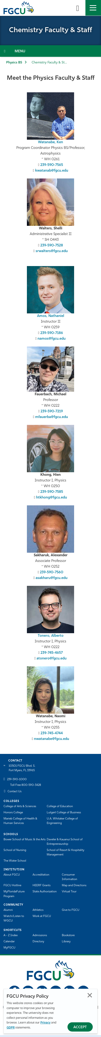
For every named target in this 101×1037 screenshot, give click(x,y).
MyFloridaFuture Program (14, 894)
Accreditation (41, 874)
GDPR (11, 1027)
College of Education (60, 806)
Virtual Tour (69, 891)
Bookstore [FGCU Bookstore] (68, 935)
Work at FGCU (42, 916)
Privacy (45, 1022)
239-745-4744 (52, 733)
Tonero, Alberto (50, 636)
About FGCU (12, 874)
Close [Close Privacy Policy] (90, 995)
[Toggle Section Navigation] (50, 51)
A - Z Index (11, 935)
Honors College (13, 812)
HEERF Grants (41, 885)
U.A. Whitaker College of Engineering (62, 821)
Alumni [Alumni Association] (8, 910)
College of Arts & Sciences (20, 806)
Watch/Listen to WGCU (14, 918)
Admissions (40, 935)
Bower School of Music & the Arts (25, 839)
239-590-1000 (17, 779)
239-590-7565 (51, 165)
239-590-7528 (51, 245)
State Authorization (45, 891)
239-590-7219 (52, 411)
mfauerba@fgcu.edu (51, 417)
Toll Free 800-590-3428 (25, 785)
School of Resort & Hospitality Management (65, 852)
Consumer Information (69, 877)
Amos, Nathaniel (50, 316)
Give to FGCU (70, 910)
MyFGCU (9, 947)
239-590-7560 (51, 572)
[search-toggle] (77, 8)
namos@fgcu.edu (52, 339)
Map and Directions (74, 885)
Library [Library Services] (66, 941)
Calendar (9, 941)
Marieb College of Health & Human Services (20, 821)
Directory (38, 941)
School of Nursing (15, 850)
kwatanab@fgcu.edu (51, 171)
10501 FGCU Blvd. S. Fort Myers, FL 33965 (22, 768)
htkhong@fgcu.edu (51, 497)
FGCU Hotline (12, 885)
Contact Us (14, 791)
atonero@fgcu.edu (52, 658)
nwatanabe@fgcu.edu (51, 739)
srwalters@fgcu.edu (52, 251)
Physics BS (14, 62)
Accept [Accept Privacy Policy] (80, 1027)
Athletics (38, 910)
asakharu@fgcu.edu (51, 578)
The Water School (15, 860)
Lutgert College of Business (64, 812)
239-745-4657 (52, 653)
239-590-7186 (51, 333)
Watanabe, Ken (50, 142)
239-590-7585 (51, 492)
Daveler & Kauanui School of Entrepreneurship (65, 842)
